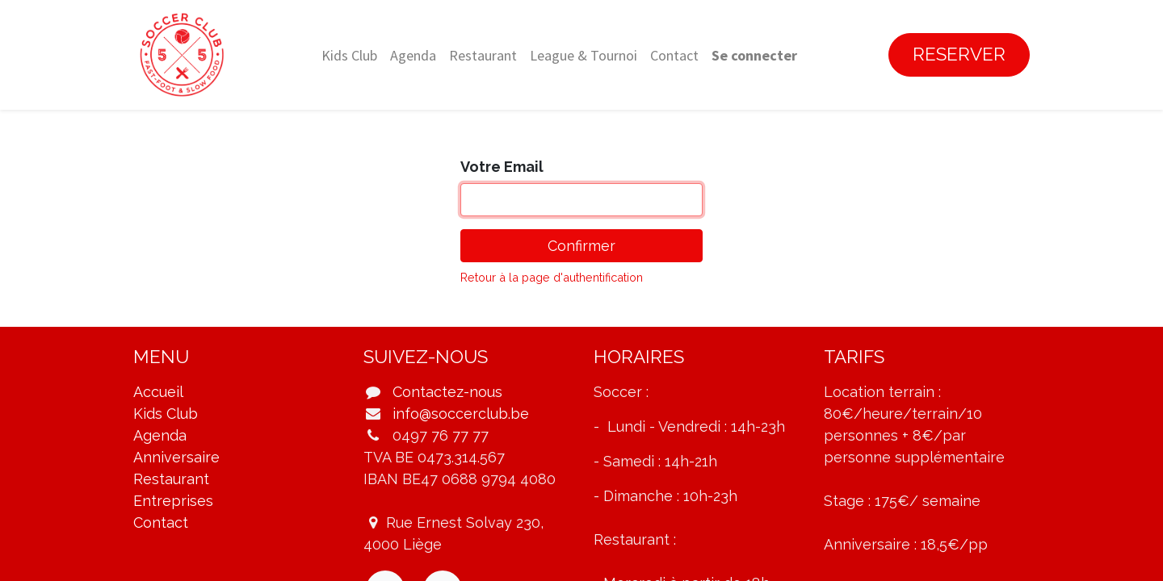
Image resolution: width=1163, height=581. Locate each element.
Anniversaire (176, 457)
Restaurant (171, 478)
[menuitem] (349, 55)
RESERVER (959, 54)
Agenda (160, 435)
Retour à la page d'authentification (551, 277)
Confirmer (581, 245)
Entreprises (173, 500)
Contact (160, 522)
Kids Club (165, 413)
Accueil (158, 391)
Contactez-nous (447, 391)
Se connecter (754, 55)
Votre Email (502, 166)
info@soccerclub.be (461, 413)
